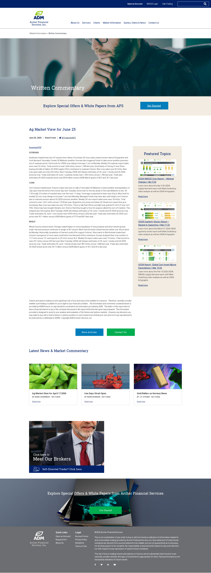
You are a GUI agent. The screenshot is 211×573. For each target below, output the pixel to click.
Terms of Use (81, 546)
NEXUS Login (152, 4)
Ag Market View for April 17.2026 (49, 393)
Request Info (61, 540)
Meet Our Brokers (52, 457)
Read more (143, 196)
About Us (60, 543)
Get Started (154, 105)
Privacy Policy (81, 540)
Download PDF (35, 147)
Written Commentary (57, 33)
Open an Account (134, 4)
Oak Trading (167, 4)
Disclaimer (79, 543)
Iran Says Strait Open (95, 393)
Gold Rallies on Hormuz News (152, 393)
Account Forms (81, 537)
